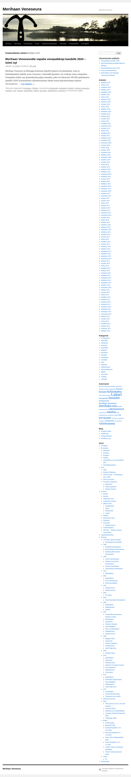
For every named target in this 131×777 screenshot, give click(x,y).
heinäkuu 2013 (106, 297)
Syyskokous (109, 672)
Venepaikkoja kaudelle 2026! (110, 61)
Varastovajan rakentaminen (114, 569)
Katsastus (104, 345)
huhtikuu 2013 (105, 304)
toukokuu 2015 (106, 246)
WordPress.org (105, 438)
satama (36, 91)
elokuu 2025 (105, 85)
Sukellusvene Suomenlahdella (114, 711)
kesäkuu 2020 (105, 150)
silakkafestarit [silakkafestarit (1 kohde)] (103, 415)
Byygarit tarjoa (110, 653)
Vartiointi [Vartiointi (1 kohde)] (114, 418)
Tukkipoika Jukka (111, 718)
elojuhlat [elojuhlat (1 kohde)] (112, 386)
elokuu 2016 (105, 220)
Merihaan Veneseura (22, 9)
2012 (104, 689)
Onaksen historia (110, 489)
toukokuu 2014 (106, 273)
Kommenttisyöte (106, 436)
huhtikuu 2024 (105, 99)
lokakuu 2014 (105, 261)
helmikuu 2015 (106, 254)
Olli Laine (32, 66)
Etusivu (8, 44)
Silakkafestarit (109, 607)
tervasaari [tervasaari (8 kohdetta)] (105, 417)
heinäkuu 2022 (106, 123)
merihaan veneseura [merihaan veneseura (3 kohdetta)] (107, 403)
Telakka (105, 458)
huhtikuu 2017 (105, 210)
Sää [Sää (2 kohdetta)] (119, 415)
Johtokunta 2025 (108, 499)
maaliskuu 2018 (106, 186)
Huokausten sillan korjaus (113, 679)
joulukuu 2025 (105, 82)
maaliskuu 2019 (106, 174)
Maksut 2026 (107, 503)
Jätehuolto (106, 450)
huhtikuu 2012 (105, 331)
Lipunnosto (109, 622)
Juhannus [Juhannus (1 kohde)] (101, 389)
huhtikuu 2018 (105, 184)
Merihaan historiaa (109, 699)
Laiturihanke (109, 691)
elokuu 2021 (105, 131)
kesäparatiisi (53, 88)
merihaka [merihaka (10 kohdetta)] (105, 406)
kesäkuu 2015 (105, 244)
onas (14, 91)
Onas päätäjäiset (110, 626)
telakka (103, 372)
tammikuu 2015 (106, 256)
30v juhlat (108, 595)
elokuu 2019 (105, 164)
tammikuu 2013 (106, 311)
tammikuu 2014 (106, 283)
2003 (104, 585)
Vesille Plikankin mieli (112, 694)
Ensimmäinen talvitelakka (113, 542)
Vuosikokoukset (108, 528)
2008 (104, 636)
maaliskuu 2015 (106, 251)
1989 (104, 544)
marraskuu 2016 (106, 215)
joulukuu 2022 (105, 114)
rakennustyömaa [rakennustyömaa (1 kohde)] (103, 409)
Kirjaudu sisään (106, 431)
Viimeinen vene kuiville (113, 696)
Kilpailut (104, 350)
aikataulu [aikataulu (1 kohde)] (101, 386)
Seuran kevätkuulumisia (109, 70)
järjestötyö (104, 340)
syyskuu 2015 (105, 237)
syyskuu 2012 (105, 319)
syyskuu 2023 (105, 104)
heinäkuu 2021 (106, 133)
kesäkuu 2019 (105, 167)
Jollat (105, 470)
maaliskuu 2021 (106, 138)
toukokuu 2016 (106, 225)
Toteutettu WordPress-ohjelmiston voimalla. (112, 770)
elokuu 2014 (105, 266)
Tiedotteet (106, 520)
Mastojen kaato (110, 663)
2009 (104, 650)
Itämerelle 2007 (110, 725)
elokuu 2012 (105, 321)
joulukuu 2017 (105, 193)
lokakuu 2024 (105, 95)
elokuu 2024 (105, 97)
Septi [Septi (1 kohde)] (117, 412)
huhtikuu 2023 (105, 109)
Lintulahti (104, 360)
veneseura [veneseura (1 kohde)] (102, 421)
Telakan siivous (110, 634)
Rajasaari (104, 365)
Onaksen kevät (110, 588)
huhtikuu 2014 (105, 275)
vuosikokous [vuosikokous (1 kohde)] (118, 421)
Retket (105, 720)
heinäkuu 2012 (106, 324)
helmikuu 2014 (106, 280)
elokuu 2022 (105, 121)
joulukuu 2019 (105, 160)
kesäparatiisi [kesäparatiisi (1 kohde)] (111, 389)
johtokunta (104, 343)
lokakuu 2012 (105, 316)
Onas (37, 44)
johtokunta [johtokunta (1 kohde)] (119, 386)
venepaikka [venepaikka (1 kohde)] (120, 418)
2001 (104, 576)
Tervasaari (104, 374)
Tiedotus (35, 88)
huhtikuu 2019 (105, 172)
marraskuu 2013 (106, 287)
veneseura (62, 91)
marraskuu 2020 (106, 143)
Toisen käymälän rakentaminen (115, 600)
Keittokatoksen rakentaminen (114, 549)
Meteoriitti (108, 484)
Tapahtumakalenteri (49, 44)
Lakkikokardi (109, 506)
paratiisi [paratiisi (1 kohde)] (120, 406)
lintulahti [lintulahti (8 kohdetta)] (114, 398)
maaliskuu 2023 (106, 111)
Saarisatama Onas (109, 518)
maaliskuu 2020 (106, 157)
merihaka (8, 91)
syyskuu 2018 (105, 179)
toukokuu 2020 (106, 152)
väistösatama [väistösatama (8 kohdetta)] (107, 423)
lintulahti (71, 88)
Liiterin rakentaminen (112, 559)
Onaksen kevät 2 (110, 590)
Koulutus (106, 455)
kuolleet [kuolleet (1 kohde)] (108, 395)
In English (85, 44)
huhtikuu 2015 (105, 249)
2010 (104, 655)
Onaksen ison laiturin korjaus (114, 665)
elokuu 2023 (105, 107)
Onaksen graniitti (110, 487)
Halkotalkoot (109, 573)
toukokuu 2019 (106, 169)
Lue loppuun (27, 84)
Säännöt (105, 515)
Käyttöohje (104, 348)
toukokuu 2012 (106, 328)
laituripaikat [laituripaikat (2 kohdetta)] (103, 398)
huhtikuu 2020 (105, 155)
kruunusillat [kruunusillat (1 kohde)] (102, 395)
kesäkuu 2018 (105, 181)
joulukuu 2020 (105, 140)
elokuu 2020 (105, 148)
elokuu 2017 (105, 203)
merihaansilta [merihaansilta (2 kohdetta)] (104, 401)
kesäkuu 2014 (105, 271)
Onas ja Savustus (108, 479)
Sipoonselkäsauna (107, 369)
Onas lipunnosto (110, 667)
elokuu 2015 (105, 239)
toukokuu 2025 (106, 87)
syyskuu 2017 (105, 201)
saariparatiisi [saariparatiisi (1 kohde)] (102, 412)
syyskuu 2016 (105, 217)
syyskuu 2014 (105, 263)
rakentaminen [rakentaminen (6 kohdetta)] (116, 409)
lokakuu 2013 (105, 290)
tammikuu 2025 (106, 92)
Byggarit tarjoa (110, 638)
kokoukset (104, 352)
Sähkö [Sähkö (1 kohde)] (116, 415)
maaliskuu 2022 (106, 126)
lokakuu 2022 (105, 116)
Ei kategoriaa (105, 338)
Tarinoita (63, 44)
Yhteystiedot (73, 44)
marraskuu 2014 (106, 258)
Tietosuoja (106, 523)
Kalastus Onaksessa (109, 472)
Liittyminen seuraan (109, 501)
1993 (104, 571)
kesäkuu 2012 (105, 326)
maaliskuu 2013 (106, 307)
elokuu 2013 (105, 295)
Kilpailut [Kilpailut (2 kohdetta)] (119, 389)
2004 (104, 593)
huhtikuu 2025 (105, 90)
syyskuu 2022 (105, 119)
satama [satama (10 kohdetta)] (111, 412)
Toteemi (107, 610)
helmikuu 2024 (106, 102)
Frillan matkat (109, 723)
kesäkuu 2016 (105, 222)
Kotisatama (28, 44)
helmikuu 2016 (106, 232)
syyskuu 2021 (105, 128)
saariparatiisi (28, 91)
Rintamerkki (109, 511)
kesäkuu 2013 (105, 299)
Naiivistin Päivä (110, 708)
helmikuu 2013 (106, 309)
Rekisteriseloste (110, 525)
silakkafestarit (105, 367)
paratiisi (20, 91)
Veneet (105, 757)
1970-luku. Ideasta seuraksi (112, 540)
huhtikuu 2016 (105, 227)
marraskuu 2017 (106, 196)
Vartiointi (104, 379)
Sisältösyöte (105, 434)
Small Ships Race (111, 648)
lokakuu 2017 (105, 198)
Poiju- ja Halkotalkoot (112, 629)
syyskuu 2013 (105, 292)
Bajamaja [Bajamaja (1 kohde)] (107, 386)
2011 (104, 675)
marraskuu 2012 (106, 314)
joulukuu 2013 (105, 285)
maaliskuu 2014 (106, 278)
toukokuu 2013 (106, 302)
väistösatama (52, 91)
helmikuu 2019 (106, 176)
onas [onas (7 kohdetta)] (114, 406)
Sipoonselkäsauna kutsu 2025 (110, 68)
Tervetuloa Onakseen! (110, 482)
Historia (105, 496)
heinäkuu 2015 (106, 242)
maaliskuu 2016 (106, 230)
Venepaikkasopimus (109, 465)
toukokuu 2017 (106, 208)
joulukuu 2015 (105, 234)
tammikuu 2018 (106, 191)
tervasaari (43, 91)
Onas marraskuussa (111, 581)
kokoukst (104, 355)
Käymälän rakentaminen (113, 547)
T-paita (107, 513)
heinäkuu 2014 (106, 268)
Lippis (107, 508)
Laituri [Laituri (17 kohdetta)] (116, 394)
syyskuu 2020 (105, 145)
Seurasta (17, 44)
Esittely (105, 494)
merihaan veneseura (82, 88)
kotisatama (63, 88)
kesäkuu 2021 (105, 135)
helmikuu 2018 (106, 189)
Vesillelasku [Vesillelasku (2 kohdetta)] (109, 421)
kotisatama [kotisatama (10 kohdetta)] (114, 391)
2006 (104, 602)
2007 (104, 612)
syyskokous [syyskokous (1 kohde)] (110, 415)
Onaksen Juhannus (111, 624)
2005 (104, 597)
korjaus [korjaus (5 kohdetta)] (103, 391)
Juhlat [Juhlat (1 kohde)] (106, 389)
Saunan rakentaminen (112, 566)
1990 (104, 556)
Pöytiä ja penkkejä (111, 583)
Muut (105, 701)
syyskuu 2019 (105, 162)
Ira (106, 759)
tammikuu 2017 (106, 213)
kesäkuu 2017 (105, 205)
